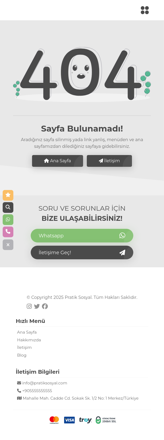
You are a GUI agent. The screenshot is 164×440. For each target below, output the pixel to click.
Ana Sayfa (57, 160)
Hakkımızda (29, 339)
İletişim (109, 160)
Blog (21, 355)
